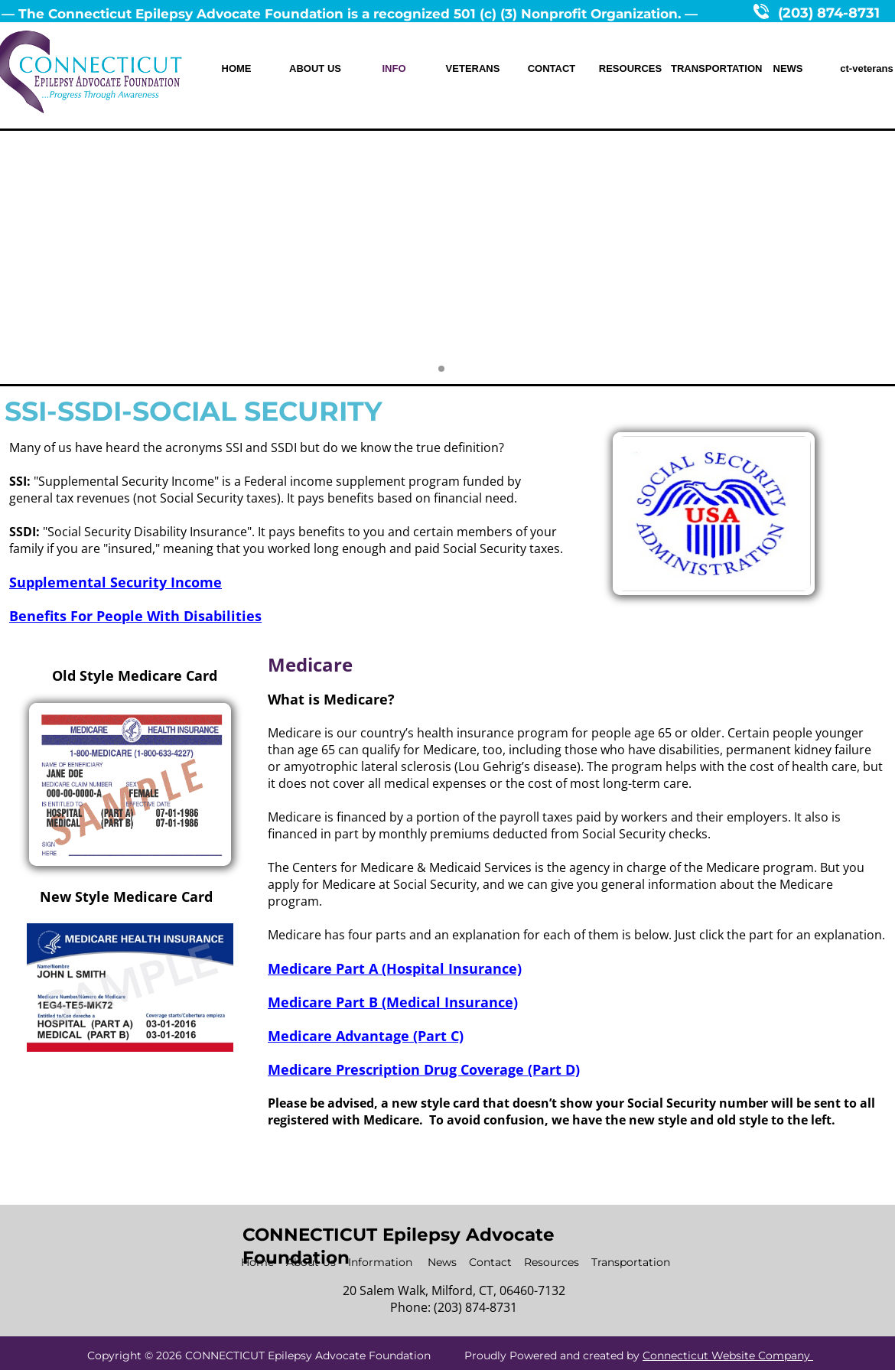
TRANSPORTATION (709, 68)
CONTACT (552, 68)
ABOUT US (315, 68)
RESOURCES (630, 68)
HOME (237, 68)
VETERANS (473, 68)
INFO (393, 68)
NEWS (788, 68)
